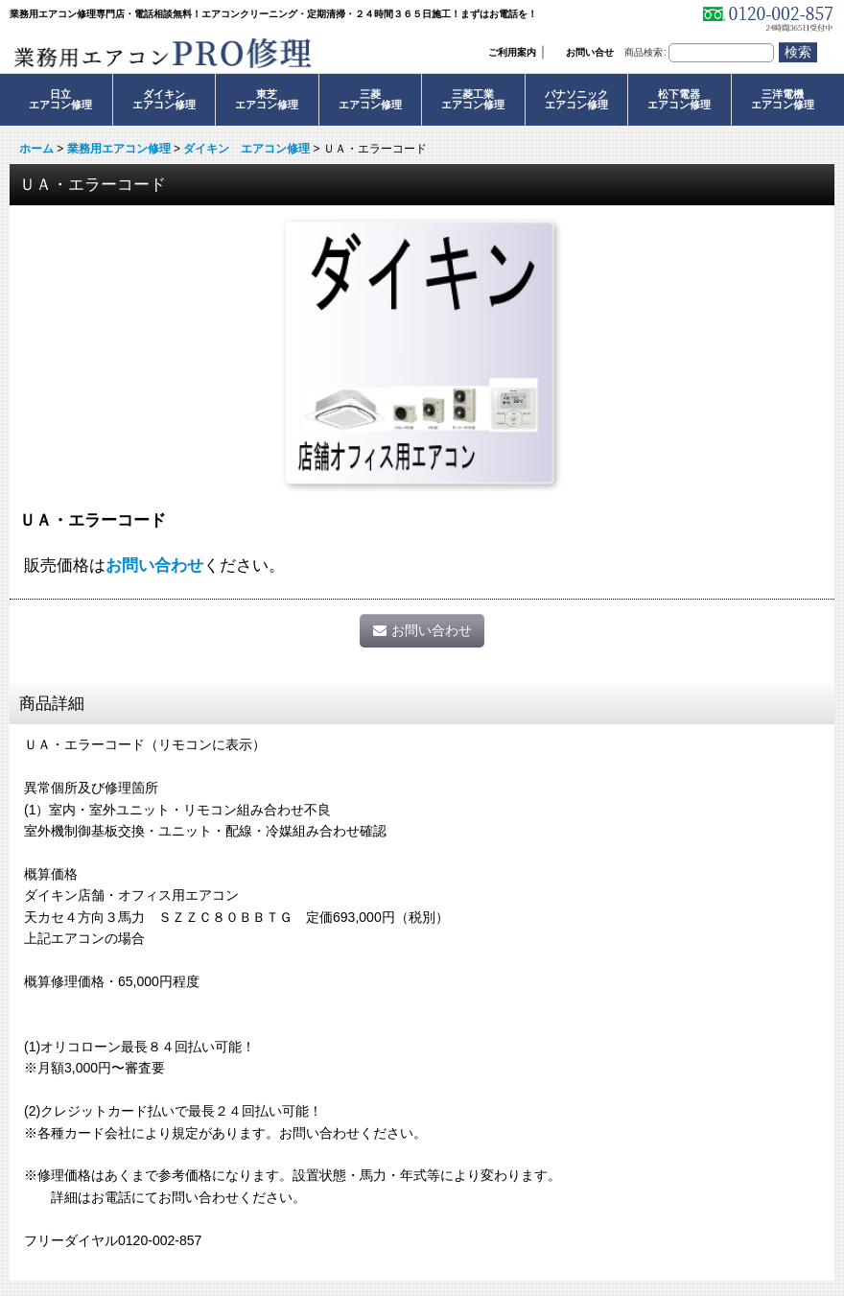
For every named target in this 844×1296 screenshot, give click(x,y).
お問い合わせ (154, 565)
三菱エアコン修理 (370, 99)
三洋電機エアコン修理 (782, 99)
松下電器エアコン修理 (679, 99)
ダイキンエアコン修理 (164, 99)
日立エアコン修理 (60, 99)
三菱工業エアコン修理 (472, 99)
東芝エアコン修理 (266, 99)
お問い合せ (590, 52)
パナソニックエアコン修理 (576, 99)
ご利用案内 (512, 52)
